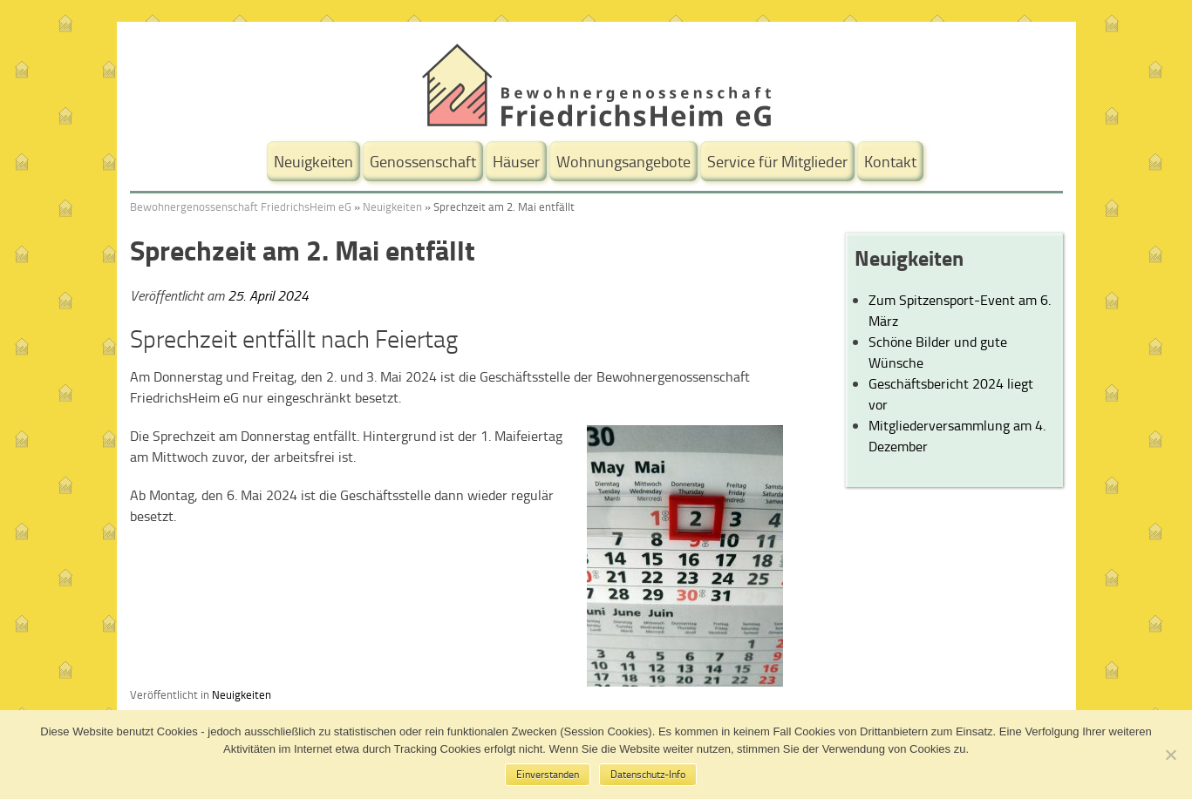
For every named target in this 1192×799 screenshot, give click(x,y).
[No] (1170, 754)
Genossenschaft (423, 161)
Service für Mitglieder (777, 161)
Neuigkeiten (313, 161)
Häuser (516, 161)
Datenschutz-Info (647, 774)
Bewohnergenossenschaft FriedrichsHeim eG (240, 206)
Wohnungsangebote (623, 161)
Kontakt (890, 161)
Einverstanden (547, 774)
